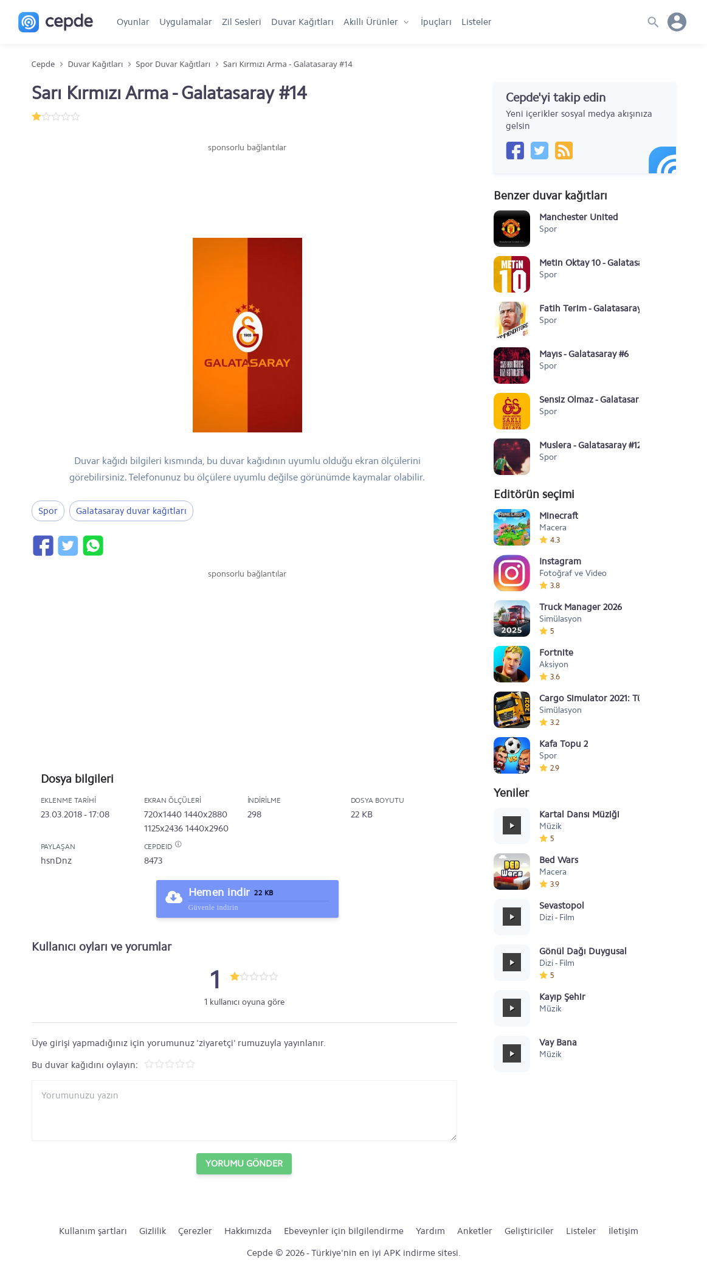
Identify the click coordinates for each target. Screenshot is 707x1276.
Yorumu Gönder (244, 1163)
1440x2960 (207, 828)
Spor (48, 510)
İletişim (623, 1231)
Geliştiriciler (529, 1231)
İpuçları (436, 21)
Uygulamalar (185, 21)
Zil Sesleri (241, 21)
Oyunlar (133, 21)
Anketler (474, 1231)
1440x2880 (205, 814)
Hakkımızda (248, 1231)
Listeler (476, 21)
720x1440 (163, 814)
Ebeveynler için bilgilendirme (344, 1231)
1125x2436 (163, 828)
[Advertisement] (247, 190)
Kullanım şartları (93, 1231)
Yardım (430, 1231)
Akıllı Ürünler (370, 21)
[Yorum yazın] (244, 1110)
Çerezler (195, 1231)
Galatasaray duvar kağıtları (131, 510)
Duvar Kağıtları (302, 21)
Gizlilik (152, 1231)
